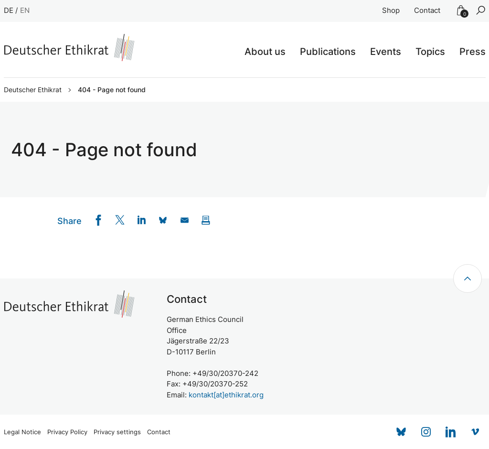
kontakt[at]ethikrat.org (226, 394)
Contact (427, 10)
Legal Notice (22, 432)
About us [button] (265, 51)
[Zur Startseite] (69, 47)
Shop (391, 10)
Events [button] (385, 51)
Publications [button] (328, 51)
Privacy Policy (67, 432)
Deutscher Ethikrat (33, 89)
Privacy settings (117, 432)
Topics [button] (430, 51)
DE (8, 10)
